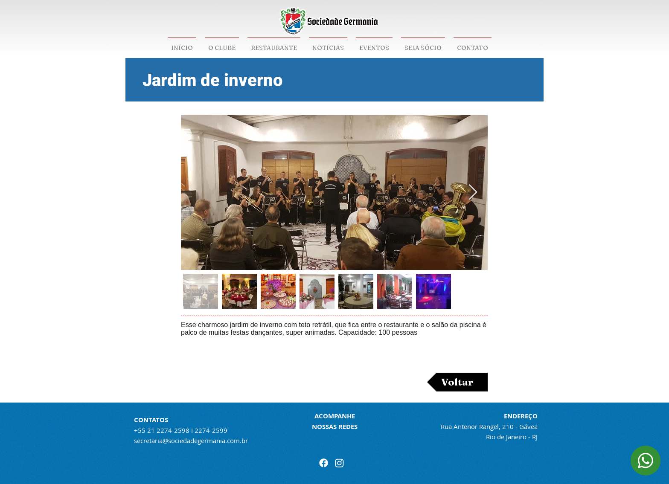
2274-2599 (211, 430)
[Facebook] (323, 463)
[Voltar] (457, 382)
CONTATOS (151, 419)
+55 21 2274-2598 (161, 430)
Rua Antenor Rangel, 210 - (480, 426)
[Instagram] (339, 463)
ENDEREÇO (521, 416)
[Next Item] (473, 192)
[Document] (645, 460)
